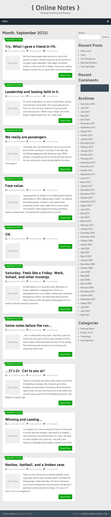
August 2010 (86, 205)
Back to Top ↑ (103, 514)
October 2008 (87, 268)
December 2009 (88, 233)
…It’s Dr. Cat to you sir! (25, 371)
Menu (5, 21)
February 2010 (87, 225)
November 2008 (88, 264)
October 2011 (87, 170)
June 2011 (85, 178)
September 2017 (88, 127)
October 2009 (87, 241)
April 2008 (85, 280)
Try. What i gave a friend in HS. (31, 46)
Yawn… (84, 55)
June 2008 (85, 272)
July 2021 (85, 108)
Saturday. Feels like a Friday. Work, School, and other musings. (34, 275)
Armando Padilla (18, 51)
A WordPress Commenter (92, 86)
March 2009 (86, 256)
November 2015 (88, 143)
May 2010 (85, 213)
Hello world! (86, 51)
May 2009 (85, 252)
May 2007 (85, 315)
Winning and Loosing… (23, 419)
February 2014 (87, 147)
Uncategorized (87, 340)
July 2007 (85, 307)
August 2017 (86, 131)
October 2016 (87, 135)
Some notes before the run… (28, 325)
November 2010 (88, 194)
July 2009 (85, 248)
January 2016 (87, 139)
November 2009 (88, 237)
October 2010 (87, 198)
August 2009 (86, 244)
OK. (8, 234)
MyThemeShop (89, 514)
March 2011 (86, 182)
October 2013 (87, 155)
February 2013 (87, 159)
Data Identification (89, 63)
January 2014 (87, 151)
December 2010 (88, 190)
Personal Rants (35, 51)
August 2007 (86, 303)
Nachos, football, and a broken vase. (35, 464)
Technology (86, 336)
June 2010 (85, 209)
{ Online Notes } (55, 7)
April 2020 (85, 119)
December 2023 (88, 104)
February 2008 (87, 287)
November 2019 (88, 123)
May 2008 (85, 276)
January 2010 (87, 229)
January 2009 (87, 260)
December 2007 (88, 291)
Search (81, 33)
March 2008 (86, 284)
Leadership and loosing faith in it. (32, 91)
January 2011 (87, 186)
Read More (65, 75)
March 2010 (86, 221)
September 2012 (88, 162)
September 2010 (88, 201)
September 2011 (88, 174)
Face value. (14, 185)
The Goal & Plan (88, 67)
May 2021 (85, 116)
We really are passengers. (26, 137)
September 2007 (88, 299)
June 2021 (85, 112)
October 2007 (87, 295)
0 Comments (52, 51)
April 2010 (85, 217)
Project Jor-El (86, 332)
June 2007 (85, 311)
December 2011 (88, 166)
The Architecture (88, 59)
